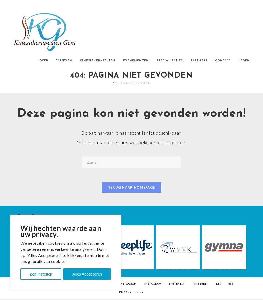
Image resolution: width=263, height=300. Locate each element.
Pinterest (177, 285)
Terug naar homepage (131, 189)
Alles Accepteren (87, 273)
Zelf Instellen (41, 273)
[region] (65, 252)
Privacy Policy (131, 293)
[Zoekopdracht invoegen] (131, 162)
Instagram (128, 285)
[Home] (114, 83)
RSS (218, 285)
